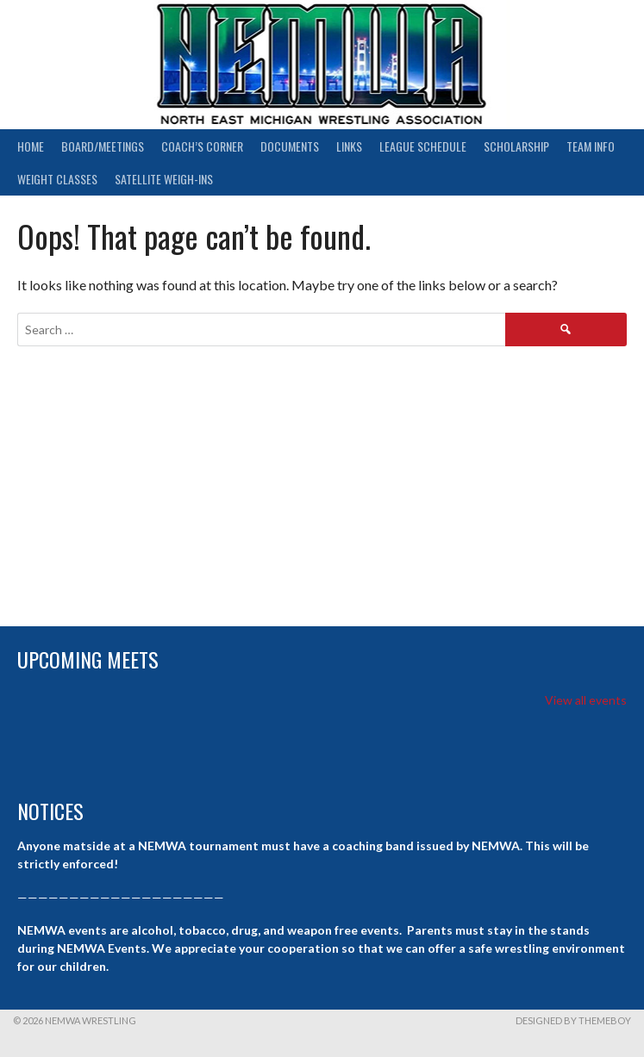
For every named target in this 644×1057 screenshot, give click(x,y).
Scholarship (516, 146)
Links (349, 146)
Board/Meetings (102, 146)
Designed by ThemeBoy (573, 1020)
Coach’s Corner (202, 146)
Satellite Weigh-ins (164, 179)
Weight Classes (57, 179)
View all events (586, 700)
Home (30, 146)
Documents (289, 146)
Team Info (590, 146)
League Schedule (422, 146)
